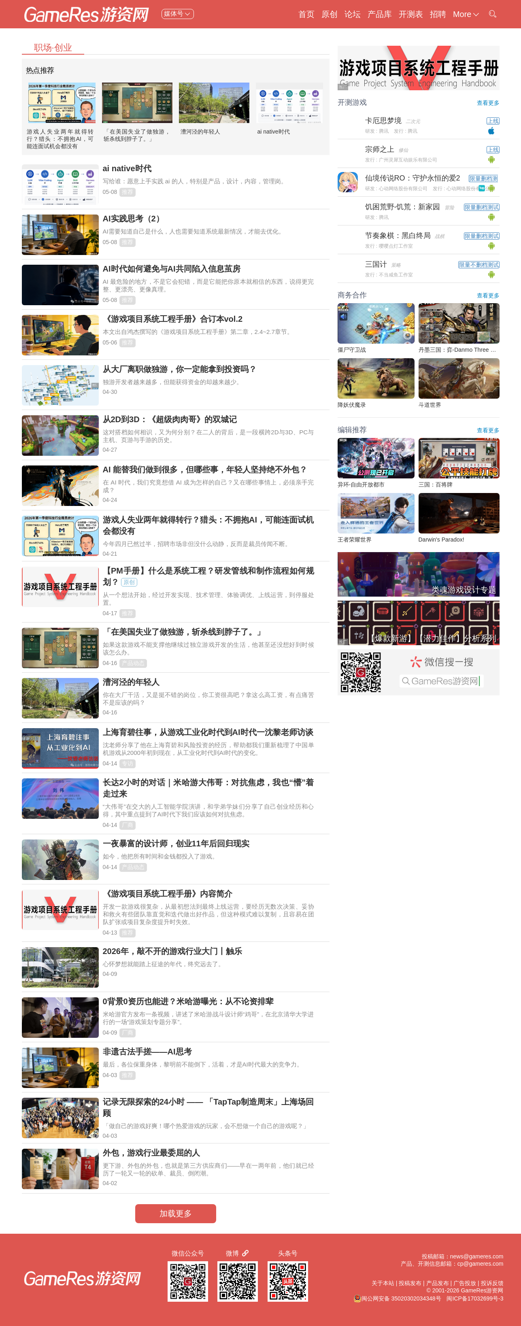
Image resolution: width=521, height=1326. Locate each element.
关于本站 (383, 1283)
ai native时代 (273, 131)
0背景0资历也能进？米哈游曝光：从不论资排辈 (188, 1001)
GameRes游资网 (482, 1290)
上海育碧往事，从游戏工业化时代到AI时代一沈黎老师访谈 (208, 732)
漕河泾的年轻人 (200, 131)
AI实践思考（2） (133, 218)
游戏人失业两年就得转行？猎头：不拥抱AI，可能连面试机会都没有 (60, 138)
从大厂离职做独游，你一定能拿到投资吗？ (180, 369)
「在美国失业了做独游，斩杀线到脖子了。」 (184, 631)
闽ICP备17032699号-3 (475, 1298)
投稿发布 (410, 1283)
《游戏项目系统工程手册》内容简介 (167, 893)
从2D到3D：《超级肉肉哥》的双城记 (170, 419)
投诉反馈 (492, 1283)
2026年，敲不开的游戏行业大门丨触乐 (172, 951)
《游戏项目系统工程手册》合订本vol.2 (173, 318)
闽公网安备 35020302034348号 (397, 1298)
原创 (329, 14)
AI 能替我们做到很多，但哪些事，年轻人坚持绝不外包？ (205, 469)
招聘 (438, 14)
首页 (306, 14)
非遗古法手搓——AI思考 (147, 1051)
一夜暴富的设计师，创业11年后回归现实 (176, 843)
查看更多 (488, 103)
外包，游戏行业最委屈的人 (151, 1152)
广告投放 (464, 1283)
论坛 (352, 14)
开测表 (411, 14)
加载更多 (175, 1213)
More (467, 14)
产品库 (380, 14)
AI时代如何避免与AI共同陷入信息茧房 (171, 268)
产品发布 (437, 1283)
